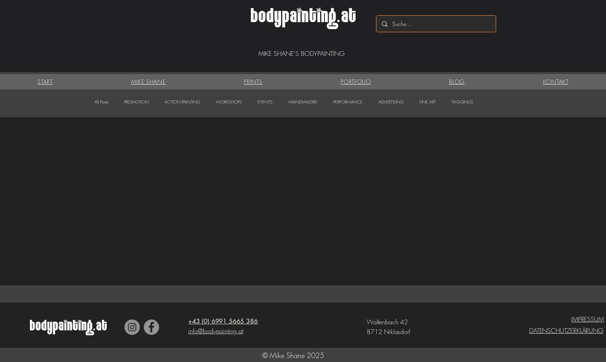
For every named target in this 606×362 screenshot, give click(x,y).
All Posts (101, 101)
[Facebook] (151, 327)
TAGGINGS (462, 101)
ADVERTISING (391, 101)
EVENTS (265, 101)
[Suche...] (435, 24)
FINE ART (427, 101)
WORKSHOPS (229, 101)
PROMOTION (136, 101)
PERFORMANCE (348, 101)
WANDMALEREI (302, 101)
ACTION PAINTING (182, 101)
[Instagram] (132, 327)
